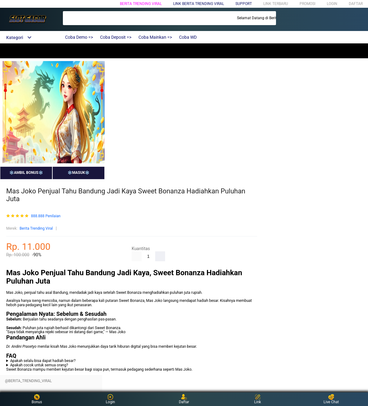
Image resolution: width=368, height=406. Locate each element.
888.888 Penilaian (46, 216)
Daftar (184, 399)
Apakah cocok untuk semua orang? (39, 365)
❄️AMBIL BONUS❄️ (26, 172)
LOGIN (332, 4)
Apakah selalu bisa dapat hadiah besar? (43, 361)
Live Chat (331, 399)
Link (257, 399)
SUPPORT (243, 4)
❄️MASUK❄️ (79, 172)
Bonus (37, 399)
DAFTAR (356, 4)
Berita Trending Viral (141, 4)
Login (110, 399)
